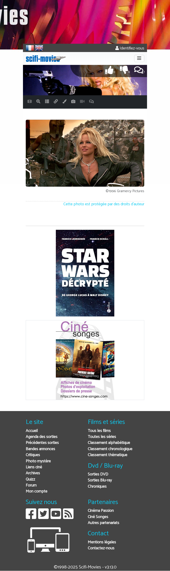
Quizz (30, 479)
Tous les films (99, 431)
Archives (33, 473)
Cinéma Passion (101, 510)
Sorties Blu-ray (100, 480)
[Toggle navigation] (139, 58)
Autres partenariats (103, 523)
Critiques (33, 455)
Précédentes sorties (42, 443)
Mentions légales (102, 542)
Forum (31, 485)
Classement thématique (107, 455)
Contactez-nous (101, 548)
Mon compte (36, 491)
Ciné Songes (98, 517)
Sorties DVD (98, 474)
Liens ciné (34, 467)
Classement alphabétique (109, 443)
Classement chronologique (110, 449)
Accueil (32, 431)
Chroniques (97, 486)
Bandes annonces (40, 449)
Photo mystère (38, 461)
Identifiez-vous (129, 48)
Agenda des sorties (41, 437)
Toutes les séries (102, 437)
